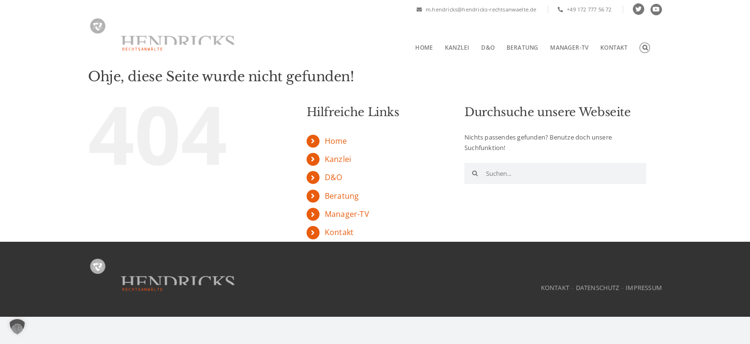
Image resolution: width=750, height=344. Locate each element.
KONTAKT (555, 287)
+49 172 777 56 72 (585, 9)
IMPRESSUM (644, 287)
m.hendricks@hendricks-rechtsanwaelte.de (477, 9)
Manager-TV (347, 214)
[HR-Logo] (162, 259)
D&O (333, 177)
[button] (656, 47)
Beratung (342, 196)
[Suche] (474, 173)
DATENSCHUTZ (597, 287)
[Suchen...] (555, 173)
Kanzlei (338, 159)
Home (336, 141)
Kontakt (339, 232)
